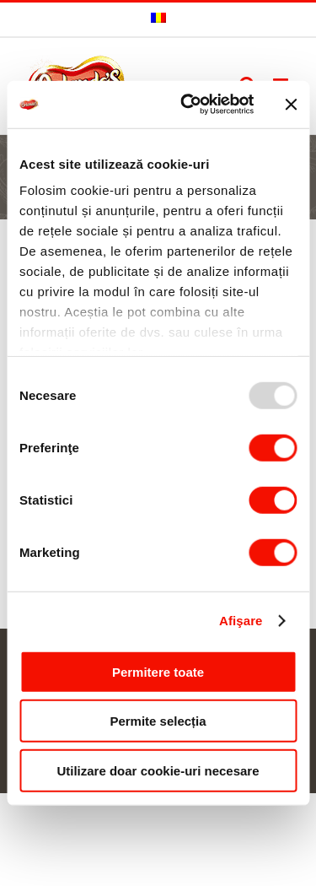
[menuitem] (158, 19)
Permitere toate (158, 671)
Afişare (241, 620)
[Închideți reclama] (291, 105)
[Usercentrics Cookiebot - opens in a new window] (188, 105)
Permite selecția (158, 721)
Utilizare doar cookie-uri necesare (157, 770)
